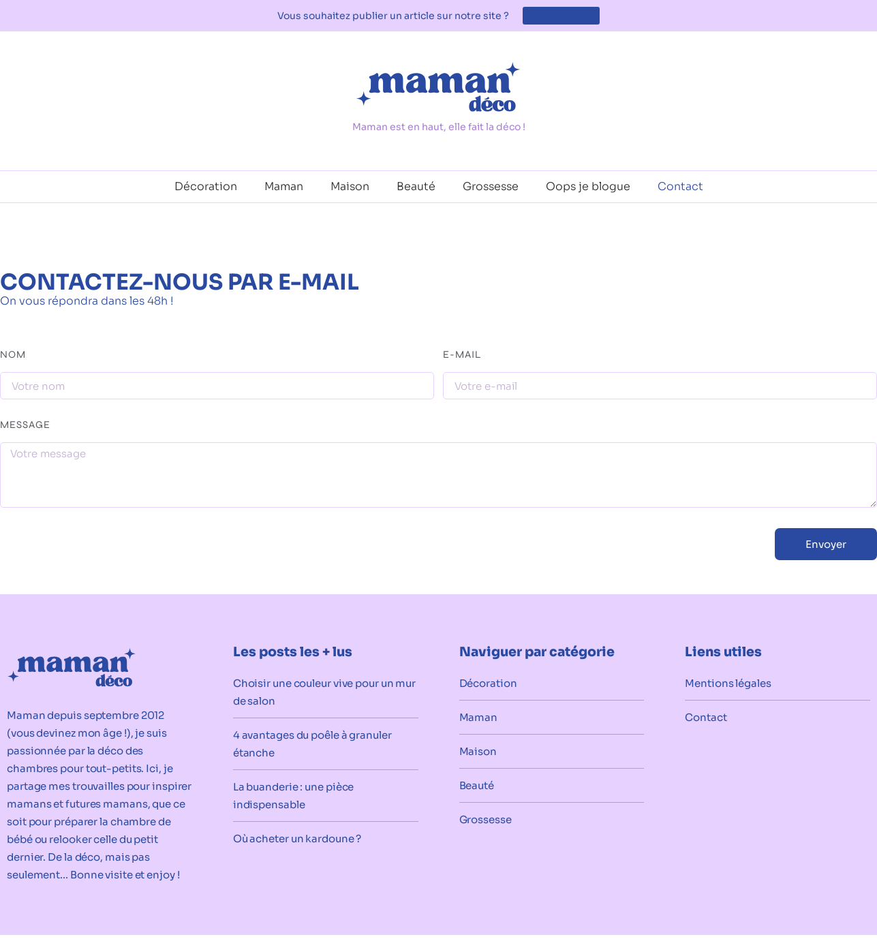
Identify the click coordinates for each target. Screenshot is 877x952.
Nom (13, 355)
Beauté (416, 186)
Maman (283, 186)
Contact (680, 186)
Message (25, 425)
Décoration (205, 186)
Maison (349, 186)
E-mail (462, 355)
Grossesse (491, 186)
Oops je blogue (588, 186)
